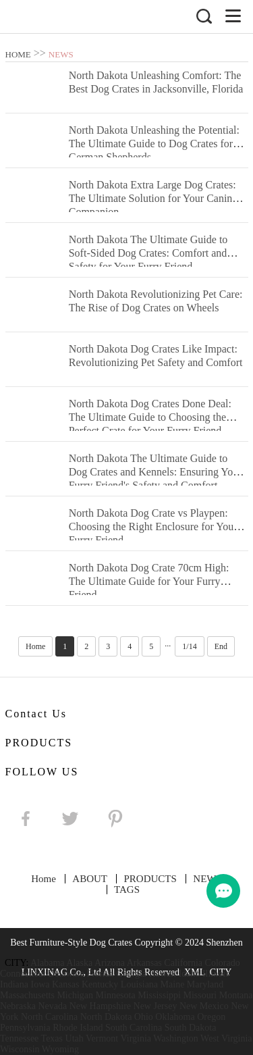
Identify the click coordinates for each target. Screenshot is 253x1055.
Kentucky (100, 984)
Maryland (205, 984)
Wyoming (60, 1049)
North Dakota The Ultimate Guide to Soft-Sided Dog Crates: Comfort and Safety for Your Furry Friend (148, 253)
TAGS (127, 889)
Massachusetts (27, 995)
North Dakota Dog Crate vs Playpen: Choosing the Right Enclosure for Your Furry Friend (153, 526)
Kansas (65, 984)
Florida (99, 974)
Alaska (79, 963)
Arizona (109, 963)
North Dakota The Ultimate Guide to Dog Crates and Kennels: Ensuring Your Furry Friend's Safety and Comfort (155, 472)
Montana (236, 995)
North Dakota (106, 1017)
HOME (18, 54)
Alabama (47, 963)
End (221, 646)
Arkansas (144, 963)
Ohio (143, 1017)
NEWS (61, 54)
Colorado (222, 963)
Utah (74, 1038)
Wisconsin (20, 1049)
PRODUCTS (149, 878)
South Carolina (133, 1028)
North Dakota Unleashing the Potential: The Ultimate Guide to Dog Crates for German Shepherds (154, 143)
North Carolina (49, 1017)
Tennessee (19, 1038)
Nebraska (18, 1006)
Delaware (66, 974)
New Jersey (155, 1006)
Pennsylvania (25, 1028)
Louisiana (139, 984)
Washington (175, 1038)
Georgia (131, 974)
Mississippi (159, 995)
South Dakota (191, 1028)
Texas (52, 1038)
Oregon (211, 1017)
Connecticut (23, 974)
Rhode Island (78, 1028)
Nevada (52, 1006)
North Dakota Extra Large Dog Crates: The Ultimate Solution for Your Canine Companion (153, 198)
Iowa (39, 984)
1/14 (189, 646)
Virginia (135, 1038)
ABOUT (89, 878)
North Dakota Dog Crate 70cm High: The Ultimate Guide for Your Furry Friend (149, 581)
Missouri (200, 995)
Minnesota (116, 995)
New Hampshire (100, 1006)
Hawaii (162, 974)
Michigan (75, 995)
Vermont (102, 1038)
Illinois (215, 974)
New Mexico (204, 1006)
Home (35, 646)
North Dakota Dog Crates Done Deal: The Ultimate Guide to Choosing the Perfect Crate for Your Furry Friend (150, 417)
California (183, 963)
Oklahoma (174, 1017)
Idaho (189, 974)
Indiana (14, 984)
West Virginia (226, 1038)
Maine (173, 984)
